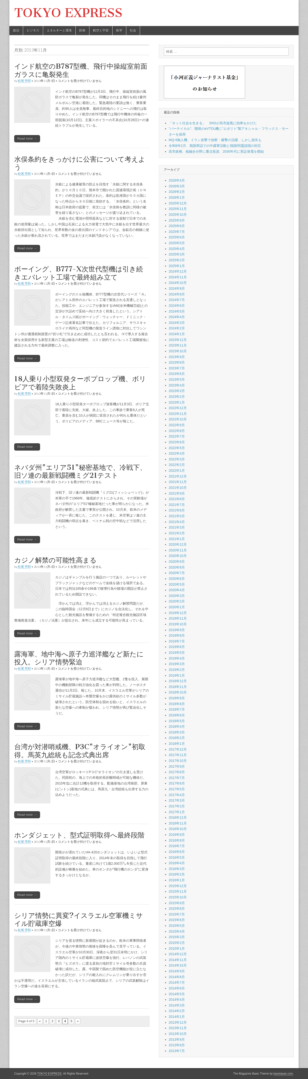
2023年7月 (177, 368)
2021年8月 (177, 499)
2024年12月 (178, 271)
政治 (16, 30)
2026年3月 (177, 186)
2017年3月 (177, 800)
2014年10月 (178, 965)
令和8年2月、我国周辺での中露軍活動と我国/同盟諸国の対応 (215, 146)
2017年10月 (178, 761)
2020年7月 (177, 573)
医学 (119, 30)
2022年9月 (177, 425)
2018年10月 (178, 692)
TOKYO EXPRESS (68, 13)
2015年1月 (177, 948)
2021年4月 (177, 522)
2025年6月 (177, 237)
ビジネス (33, 30)
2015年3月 (177, 937)
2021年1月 (177, 539)
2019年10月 (178, 624)
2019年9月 (177, 630)
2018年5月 (177, 721)
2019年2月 (177, 670)
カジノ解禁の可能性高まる (55, 560)
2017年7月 (177, 778)
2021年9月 (177, 493)
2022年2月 (177, 465)
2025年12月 (178, 203)
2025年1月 (177, 266)
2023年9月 (177, 357)
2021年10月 (178, 488)
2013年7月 (177, 1051)
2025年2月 (177, 260)
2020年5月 (177, 584)
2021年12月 (178, 476)
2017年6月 (177, 783)
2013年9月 (177, 1039)
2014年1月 (177, 1017)
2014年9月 (177, 971)
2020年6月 (177, 579)
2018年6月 (177, 715)
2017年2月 (177, 806)
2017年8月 (177, 772)
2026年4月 (177, 180)
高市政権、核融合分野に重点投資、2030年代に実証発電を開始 (216, 151)
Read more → (27, 138)
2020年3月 (177, 596)
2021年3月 (177, 527)
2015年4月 (177, 931)
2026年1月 (177, 197)
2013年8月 (177, 1045)
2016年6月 (177, 852)
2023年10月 (178, 351)
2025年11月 (178, 209)
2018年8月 (177, 704)
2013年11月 (178, 1028)
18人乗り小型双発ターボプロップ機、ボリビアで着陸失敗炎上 (80, 382)
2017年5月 (177, 789)
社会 (133, 30)
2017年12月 (178, 749)
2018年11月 (178, 687)
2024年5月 (177, 311)
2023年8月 (177, 362)
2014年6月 (177, 988)
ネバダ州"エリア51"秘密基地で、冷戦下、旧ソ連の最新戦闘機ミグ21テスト (80, 471)
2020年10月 (178, 556)
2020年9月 (177, 561)
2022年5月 (177, 448)
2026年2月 (177, 192)
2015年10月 (178, 897)
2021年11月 (178, 482)
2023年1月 (177, 402)
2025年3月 (177, 254)
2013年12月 (178, 1022)
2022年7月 (177, 436)
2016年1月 (177, 880)
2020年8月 (177, 567)
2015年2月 (177, 943)
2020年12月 (178, 544)
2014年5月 (177, 994)
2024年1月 (177, 334)
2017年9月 (177, 766)
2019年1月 (177, 675)
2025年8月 (177, 226)
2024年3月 (177, 323)
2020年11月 (178, 550)
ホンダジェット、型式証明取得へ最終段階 (79, 835)
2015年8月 (177, 908)
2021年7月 (177, 505)
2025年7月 (177, 232)
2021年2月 (177, 533)
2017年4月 (177, 795)
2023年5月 (177, 379)
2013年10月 (178, 1034)
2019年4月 (177, 658)
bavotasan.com (283, 1073)
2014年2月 (177, 1011)
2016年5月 (177, 857)
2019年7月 (177, 641)
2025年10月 (178, 214)
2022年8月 (177, 431)
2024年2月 (177, 328)
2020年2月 (177, 601)
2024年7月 (177, 300)
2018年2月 (177, 738)
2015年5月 (177, 926)
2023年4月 (177, 385)
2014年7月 (177, 982)
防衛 (82, 30)
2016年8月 (177, 840)
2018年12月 (178, 681)
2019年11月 (178, 618)
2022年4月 (177, 453)
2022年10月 (178, 419)
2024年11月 (178, 277)
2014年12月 (178, 954)
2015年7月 (177, 914)
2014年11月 (178, 960)
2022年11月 (178, 414)
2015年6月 (177, 920)
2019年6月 (177, 647)
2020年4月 (177, 590)
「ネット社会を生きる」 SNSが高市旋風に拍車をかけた (213, 123)
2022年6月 (177, 442)
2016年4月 (177, 863)
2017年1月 (177, 812)
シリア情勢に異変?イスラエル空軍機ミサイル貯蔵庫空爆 (78, 919)
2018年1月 (177, 743)
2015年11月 (178, 891)
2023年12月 (178, 340)
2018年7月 (177, 709)
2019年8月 (177, 635)
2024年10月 (178, 283)
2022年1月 (177, 470)
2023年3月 (177, 391)
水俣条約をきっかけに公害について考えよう (79, 163)
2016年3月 (177, 869)
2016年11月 (178, 823)
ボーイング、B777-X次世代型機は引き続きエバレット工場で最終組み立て (78, 273)
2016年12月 (178, 817)
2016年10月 (178, 829)
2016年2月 (177, 874)
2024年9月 (177, 288)
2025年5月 (177, 243)
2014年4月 (177, 999)
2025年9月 (177, 220)
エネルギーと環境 (59, 30)
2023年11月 (178, 345)
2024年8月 (177, 294)
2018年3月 (177, 732)
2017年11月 (178, 755)
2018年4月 (177, 726)
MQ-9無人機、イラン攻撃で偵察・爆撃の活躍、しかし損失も (215, 140)
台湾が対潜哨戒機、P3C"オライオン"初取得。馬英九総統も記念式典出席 (79, 750)
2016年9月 (177, 835)
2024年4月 (177, 317)
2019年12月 (178, 613)
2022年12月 (178, 408)
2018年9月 (177, 698)
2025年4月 (177, 249)
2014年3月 (177, 1005)
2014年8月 (177, 977)
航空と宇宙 (101, 30)
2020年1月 (177, 607)
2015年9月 (177, 903)
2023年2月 (177, 397)
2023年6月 (177, 374)
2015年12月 (178, 886)
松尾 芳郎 (24, 81)
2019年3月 (177, 664)
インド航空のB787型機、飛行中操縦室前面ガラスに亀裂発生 (80, 70)
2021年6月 (177, 510)
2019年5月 (177, 652)
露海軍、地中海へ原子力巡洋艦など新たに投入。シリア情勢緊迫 (79, 658)
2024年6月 (177, 305)
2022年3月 (177, 459)
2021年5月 (177, 516)
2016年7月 (177, 846)
